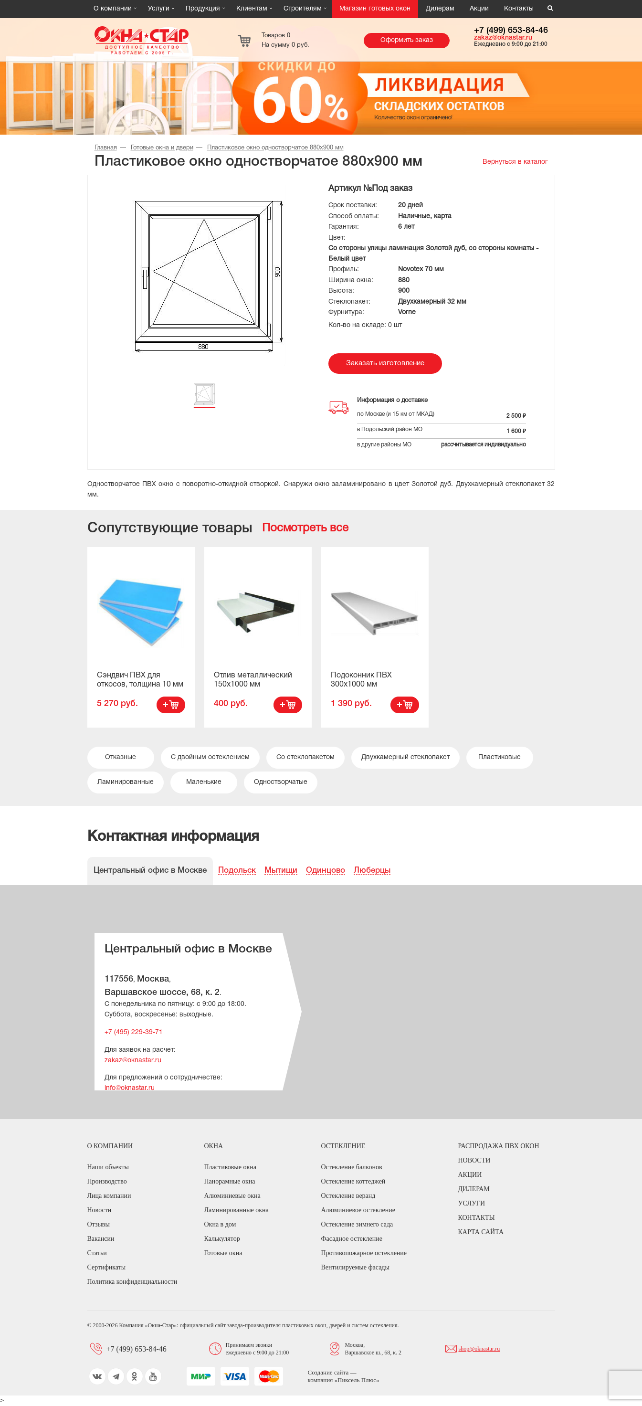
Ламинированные (125, 782)
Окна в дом (220, 1224)
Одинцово (325, 870)
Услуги (158, 9)
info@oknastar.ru (130, 1088)
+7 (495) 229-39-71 (134, 1032)
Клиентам (251, 9)
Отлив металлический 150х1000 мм (253, 680)
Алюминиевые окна (232, 1195)
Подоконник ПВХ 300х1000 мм (361, 680)
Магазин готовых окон (374, 9)
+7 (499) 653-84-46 (511, 30)
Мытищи (280, 870)
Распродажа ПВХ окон (498, 1146)
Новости (99, 1210)
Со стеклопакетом (305, 757)
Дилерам (440, 9)
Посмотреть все (305, 528)
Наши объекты (108, 1167)
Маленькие (203, 782)
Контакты (519, 9)
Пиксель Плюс (356, 1380)
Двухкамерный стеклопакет (405, 757)
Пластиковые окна (230, 1167)
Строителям (303, 9)
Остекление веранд (348, 1195)
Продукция (203, 9)
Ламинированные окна (236, 1210)
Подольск (237, 870)
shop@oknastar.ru (479, 1348)
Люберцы (372, 870)
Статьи (97, 1253)
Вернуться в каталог (515, 162)
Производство (107, 1181)
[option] (141, 637)
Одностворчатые (280, 782)
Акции (479, 9)
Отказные (120, 757)
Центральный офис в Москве (150, 870)
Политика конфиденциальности (132, 1281)
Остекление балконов (351, 1167)
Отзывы (98, 1224)
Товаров (285, 40)
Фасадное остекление (351, 1238)
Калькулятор (222, 1238)
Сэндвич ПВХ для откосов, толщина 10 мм (140, 680)
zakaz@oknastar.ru (503, 38)
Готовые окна (223, 1253)
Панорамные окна (229, 1181)
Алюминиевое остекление (358, 1210)
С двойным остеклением (210, 757)
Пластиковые (499, 757)
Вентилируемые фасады (355, 1267)
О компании (113, 9)
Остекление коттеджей (353, 1181)
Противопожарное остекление (364, 1253)
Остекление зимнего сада (357, 1224)
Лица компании (109, 1195)
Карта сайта (481, 1232)
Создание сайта (329, 1372)
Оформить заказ (406, 40)
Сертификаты (106, 1267)
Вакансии (101, 1238)
